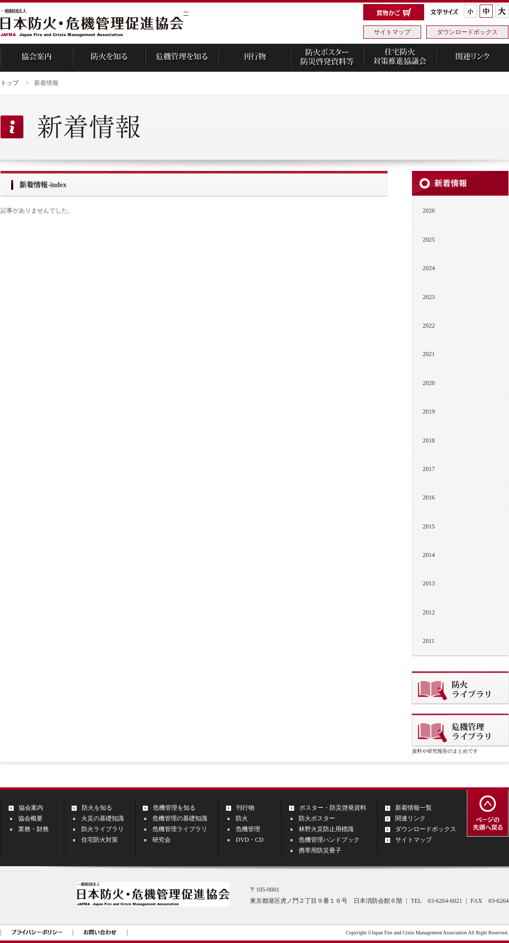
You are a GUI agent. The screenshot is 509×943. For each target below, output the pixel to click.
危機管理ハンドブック (329, 839)
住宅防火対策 (99, 839)
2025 (429, 239)
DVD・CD (250, 839)
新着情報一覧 (413, 807)
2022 (429, 325)
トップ (10, 82)
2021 (429, 354)
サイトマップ (392, 32)
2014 (429, 554)
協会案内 (31, 807)
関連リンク (410, 818)
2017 (429, 469)
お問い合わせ (100, 932)
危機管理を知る (174, 807)
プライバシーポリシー (36, 932)
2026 (429, 210)
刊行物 (245, 807)
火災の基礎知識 (102, 818)
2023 (429, 297)
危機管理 (248, 829)
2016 (429, 497)
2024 (429, 268)
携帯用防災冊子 (320, 850)
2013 (429, 583)
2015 (429, 526)
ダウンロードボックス (467, 32)
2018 (429, 440)
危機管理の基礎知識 (179, 818)
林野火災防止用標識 (326, 829)
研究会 (161, 839)
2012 (429, 612)
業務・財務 (33, 829)
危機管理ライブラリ (179, 829)
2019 (429, 411)
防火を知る (97, 807)
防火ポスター (317, 818)
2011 (429, 640)
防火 (242, 818)
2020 (429, 383)
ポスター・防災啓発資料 (332, 807)
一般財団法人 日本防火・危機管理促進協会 (92, 24)
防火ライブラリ (102, 829)
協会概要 (30, 818)
